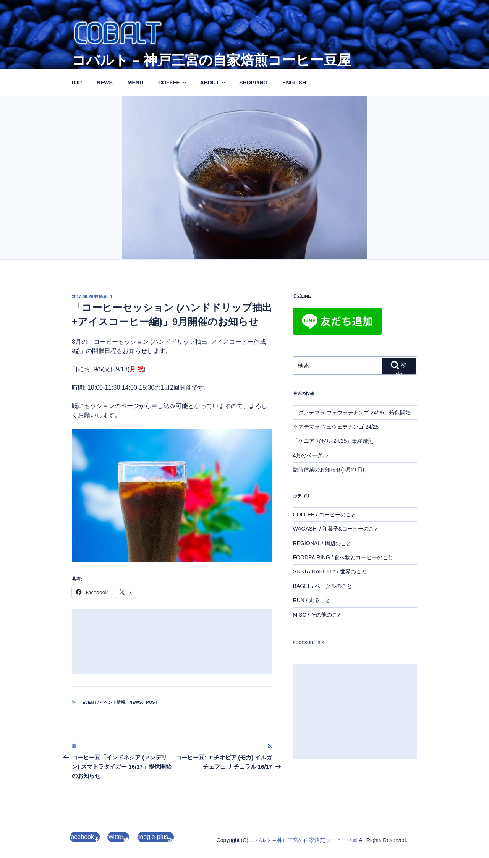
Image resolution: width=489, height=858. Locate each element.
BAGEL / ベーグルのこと (323, 586)
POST (151, 702)
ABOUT (213, 82)
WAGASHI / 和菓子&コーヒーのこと (336, 529)
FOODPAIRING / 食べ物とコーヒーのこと (343, 557)
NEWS (105, 82)
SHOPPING (253, 82)
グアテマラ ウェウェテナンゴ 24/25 (336, 427)
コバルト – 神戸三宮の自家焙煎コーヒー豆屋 (211, 60)
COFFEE (172, 82)
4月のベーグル (310, 455)
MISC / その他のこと (318, 615)
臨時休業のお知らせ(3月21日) (328, 469)
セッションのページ (111, 406)
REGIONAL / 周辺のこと (322, 543)
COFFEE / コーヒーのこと (324, 515)
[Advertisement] (172, 641)
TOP (76, 82)
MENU (135, 82)
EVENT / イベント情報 (104, 702)
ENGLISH (294, 82)
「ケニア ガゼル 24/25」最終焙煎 (333, 441)
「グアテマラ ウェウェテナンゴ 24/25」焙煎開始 (352, 413)
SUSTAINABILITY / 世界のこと (330, 571)
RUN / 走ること (311, 600)
